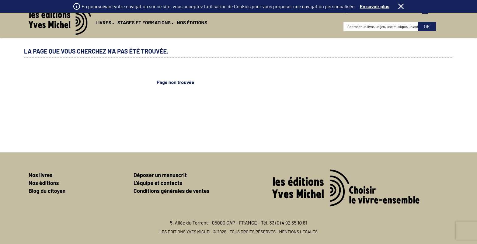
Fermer (401, 6)
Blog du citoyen (47, 190)
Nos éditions (44, 183)
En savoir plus (374, 6)
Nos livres (40, 175)
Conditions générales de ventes (171, 190)
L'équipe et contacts (158, 183)
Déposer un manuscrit (160, 175)
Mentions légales (298, 231)
